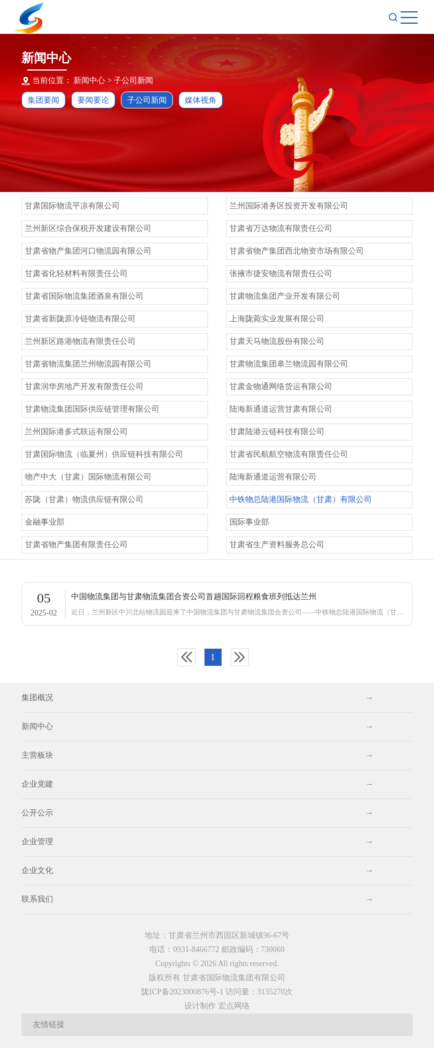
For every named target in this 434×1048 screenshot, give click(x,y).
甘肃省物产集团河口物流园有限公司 (88, 251)
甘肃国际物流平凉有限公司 (72, 206)
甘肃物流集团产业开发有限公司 (284, 296)
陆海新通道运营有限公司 (272, 477)
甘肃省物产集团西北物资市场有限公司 (296, 251)
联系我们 (197, 899)
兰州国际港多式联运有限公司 (76, 431)
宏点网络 (234, 1006)
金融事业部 (44, 522)
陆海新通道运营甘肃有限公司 (280, 409)
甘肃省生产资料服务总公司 (276, 544)
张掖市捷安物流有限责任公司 (280, 273)
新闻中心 (197, 726)
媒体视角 (200, 100)
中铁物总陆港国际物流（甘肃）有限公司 (300, 499)
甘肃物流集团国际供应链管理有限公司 (92, 409)
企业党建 (197, 784)
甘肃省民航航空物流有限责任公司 (288, 454)
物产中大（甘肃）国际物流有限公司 (88, 477)
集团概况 (197, 697)
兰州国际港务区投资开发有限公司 (288, 206)
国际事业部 (249, 522)
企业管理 (197, 841)
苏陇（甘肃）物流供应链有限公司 (84, 499)
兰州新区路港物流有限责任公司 (80, 341)
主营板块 (197, 755)
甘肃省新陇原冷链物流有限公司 (80, 319)
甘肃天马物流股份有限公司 (276, 341)
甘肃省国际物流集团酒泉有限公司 (84, 296)
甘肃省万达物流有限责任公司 (280, 228)
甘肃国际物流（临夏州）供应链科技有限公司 (104, 454)
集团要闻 (43, 100)
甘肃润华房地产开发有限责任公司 (84, 386)
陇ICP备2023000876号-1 (182, 992)
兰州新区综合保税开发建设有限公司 (88, 228)
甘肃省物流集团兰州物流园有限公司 (88, 364)
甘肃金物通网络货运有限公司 (280, 386)
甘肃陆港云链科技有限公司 (276, 431)
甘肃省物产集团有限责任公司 (76, 544)
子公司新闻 (133, 80)
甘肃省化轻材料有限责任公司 (76, 273)
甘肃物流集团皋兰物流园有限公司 (288, 364)
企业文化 (197, 870)
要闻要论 (93, 100)
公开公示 (197, 813)
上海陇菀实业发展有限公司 (276, 319)
